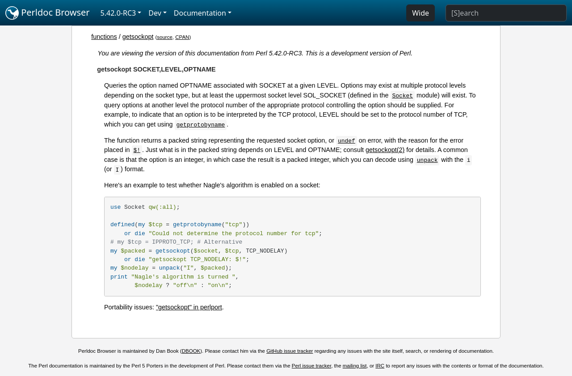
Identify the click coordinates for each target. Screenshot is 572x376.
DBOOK (191, 351)
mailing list (355, 365)
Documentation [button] (200, 13)
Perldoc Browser (47, 13)
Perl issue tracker (311, 365)
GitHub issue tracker (289, 351)
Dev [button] (154, 13)
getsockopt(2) (385, 149)
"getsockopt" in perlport (189, 307)
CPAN (182, 37)
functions (104, 36)
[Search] (506, 12)
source (164, 37)
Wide (420, 13)
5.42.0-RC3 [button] (118, 13)
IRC (379, 365)
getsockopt (138, 36)
